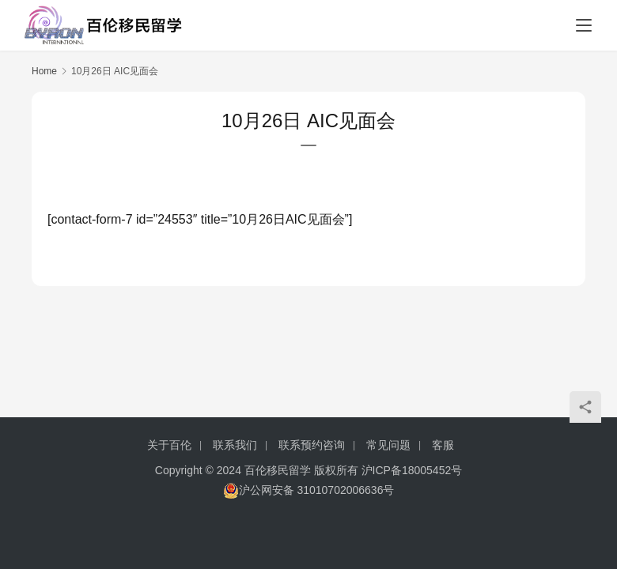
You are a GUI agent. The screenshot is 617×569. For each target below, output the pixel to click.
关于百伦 (169, 445)
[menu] (583, 25)
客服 (443, 445)
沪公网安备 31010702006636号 (309, 490)
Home (44, 71)
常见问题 (388, 445)
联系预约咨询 (311, 445)
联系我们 (235, 445)
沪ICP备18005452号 (412, 470)
